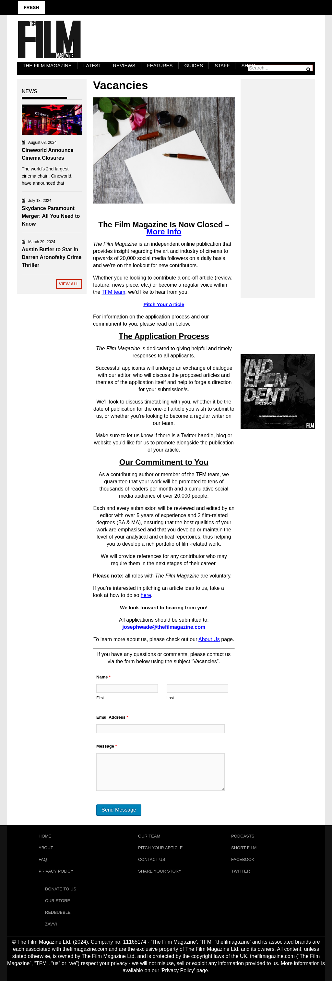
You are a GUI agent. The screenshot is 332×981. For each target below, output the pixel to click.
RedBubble (58, 912)
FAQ (43, 859)
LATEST (92, 65)
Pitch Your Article (160, 847)
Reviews (124, 65)
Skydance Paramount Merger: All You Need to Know (51, 216)
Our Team (149, 836)
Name (103, 677)
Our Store (57, 900)
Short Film (243, 847)
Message (106, 746)
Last (170, 698)
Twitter (240, 871)
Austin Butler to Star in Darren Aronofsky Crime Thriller (51, 257)
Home (45, 836)
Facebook (243, 859)
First (100, 698)
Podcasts (243, 836)
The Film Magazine (47, 65)
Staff (222, 65)
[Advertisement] (277, 181)
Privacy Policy (56, 871)
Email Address (112, 717)
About (46, 847)
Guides (193, 65)
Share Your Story (160, 871)
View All (69, 283)
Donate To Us (60, 889)
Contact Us (151, 859)
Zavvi (51, 924)
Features (160, 65)
